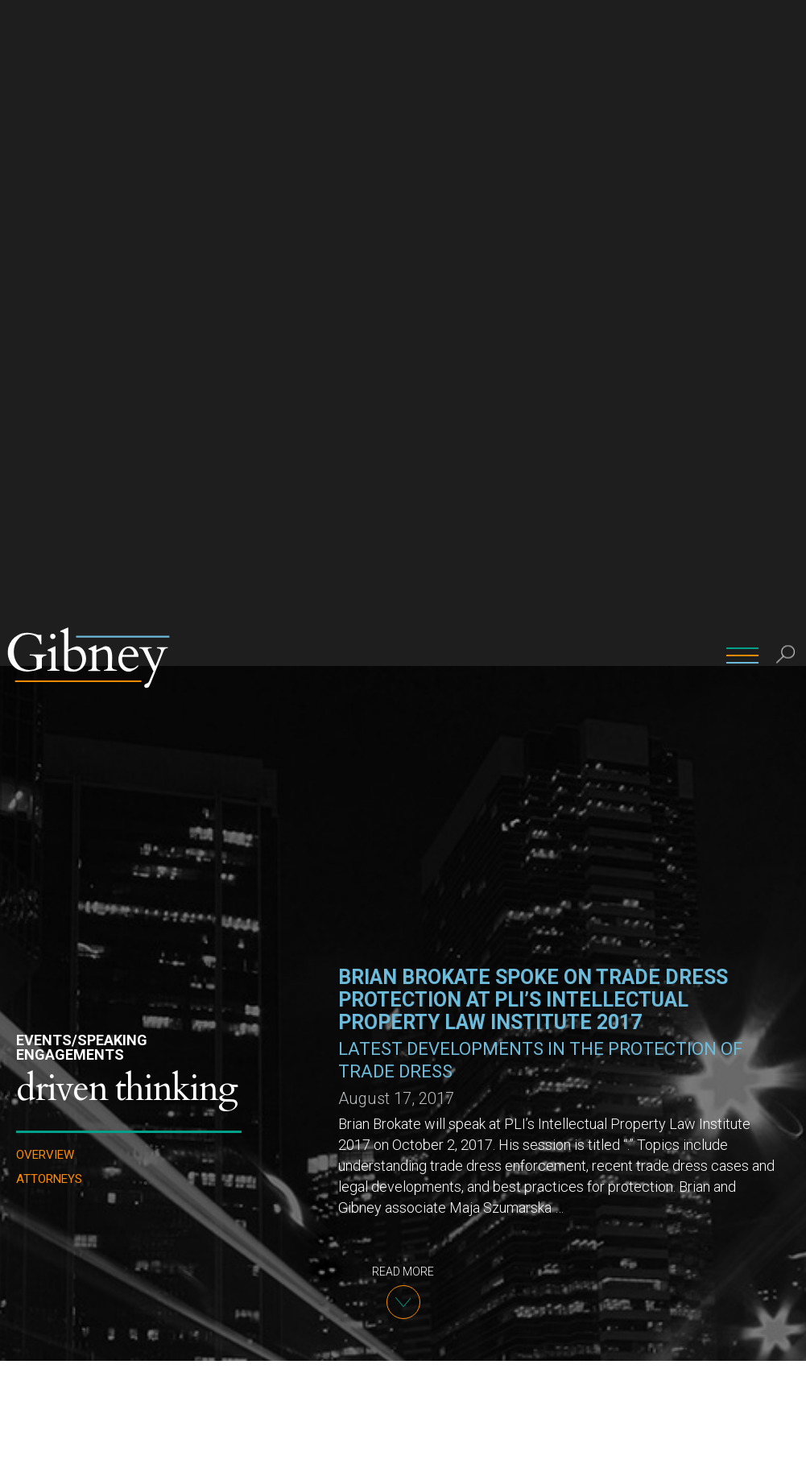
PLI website (639, 1086)
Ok (759, 1443)
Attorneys (49, 513)
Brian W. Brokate (327, 1337)
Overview (45, 489)
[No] (786, 1443)
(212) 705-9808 (326, 1383)
